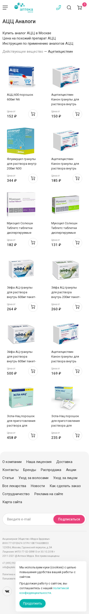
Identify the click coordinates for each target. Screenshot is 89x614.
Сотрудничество (16, 494)
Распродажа (51, 470)
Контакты (10, 470)
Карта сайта (12, 502)
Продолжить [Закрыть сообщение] (32, 603)
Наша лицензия (39, 462)
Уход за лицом (65, 478)
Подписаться (69, 519)
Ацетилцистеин (60, 51)
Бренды (29, 470)
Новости (38, 486)
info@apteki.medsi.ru (14, 567)
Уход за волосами (33, 478)
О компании (12, 462)
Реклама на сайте (48, 494)
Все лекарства (14, 486)
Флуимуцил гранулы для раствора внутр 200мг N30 (22, 163)
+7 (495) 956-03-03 (12, 563)
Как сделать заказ (65, 486)
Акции (71, 470)
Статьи (8, 478)
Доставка (64, 462)
